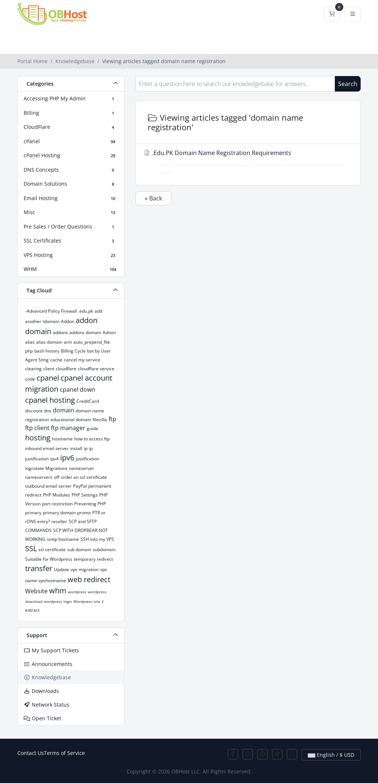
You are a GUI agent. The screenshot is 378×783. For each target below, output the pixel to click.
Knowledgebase (74, 61)
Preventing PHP (90, 504)
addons (60, 332)
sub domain (79, 549)
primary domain (59, 512)
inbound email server (47, 448)
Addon (67, 321)
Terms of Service (64, 752)
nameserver (81, 468)
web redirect (89, 579)
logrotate (34, 468)
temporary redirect (93, 559)
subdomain (104, 549)
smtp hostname (63, 539)
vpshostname (52, 580)
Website (36, 591)
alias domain (49, 342)
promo (84, 512)
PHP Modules (56, 495)
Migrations (56, 468)
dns (47, 411)
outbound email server (48, 486)
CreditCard (87, 401)
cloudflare (66, 368)
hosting (38, 438)
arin (68, 342)
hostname (62, 439)
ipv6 (67, 458)
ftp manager (68, 428)
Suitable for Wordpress (48, 559)
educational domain (71, 419)
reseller (59, 521)
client (48, 368)
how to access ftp (92, 439)
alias (30, 342)
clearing (33, 368)
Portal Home (32, 61)
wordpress (77, 591)
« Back (153, 198)
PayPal (80, 486)
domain (63, 410)
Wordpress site (86, 601)
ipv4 (54, 459)
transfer (38, 568)
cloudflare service (96, 368)
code (30, 379)
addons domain (85, 332)
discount (33, 411)
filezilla (100, 419)
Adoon (109, 332)
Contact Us (30, 752)
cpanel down (77, 389)
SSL (31, 548)
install (76, 448)
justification (87, 459)
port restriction (57, 504)
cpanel (48, 378)
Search (347, 84)
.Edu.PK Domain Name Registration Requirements (245, 162)
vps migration (85, 569)
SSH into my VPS (97, 539)
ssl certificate (52, 549)
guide (92, 428)
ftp (112, 419)
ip (85, 448)
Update (61, 569)
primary (33, 512)
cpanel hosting (50, 400)
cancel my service (82, 360)
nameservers (38, 477)
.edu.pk (85, 311)
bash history (46, 351)
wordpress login (58, 601)
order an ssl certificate (84, 477)
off (56, 477)
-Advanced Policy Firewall (51, 311)
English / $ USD (331, 754)
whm (57, 590)
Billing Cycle (73, 351)
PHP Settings (85, 495)
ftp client (37, 428)
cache (56, 360)
